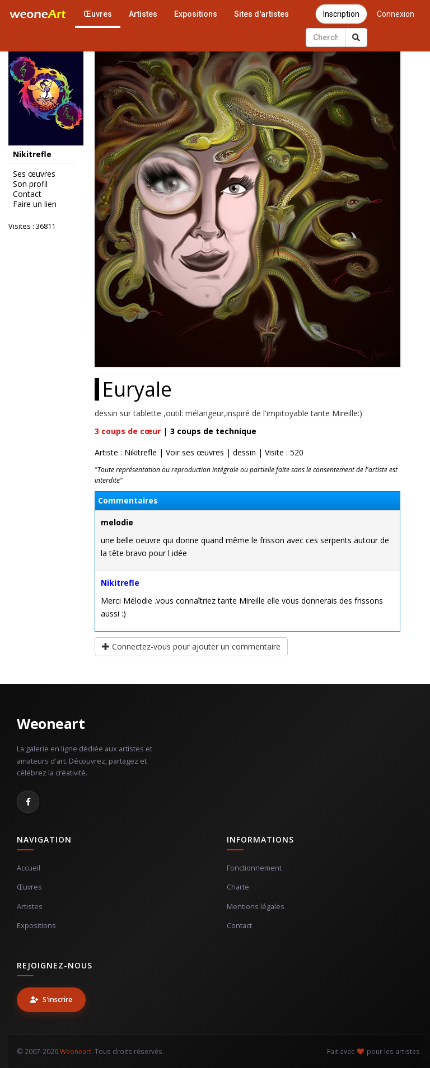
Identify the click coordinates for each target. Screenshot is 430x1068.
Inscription (341, 14)
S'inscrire (51, 999)
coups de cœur (128, 431)
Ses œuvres (34, 174)
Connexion (395, 14)
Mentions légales (255, 906)
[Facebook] (28, 802)
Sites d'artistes (261, 14)
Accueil (28, 868)
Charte (238, 887)
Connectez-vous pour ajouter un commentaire (191, 646)
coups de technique (213, 431)
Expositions (195, 14)
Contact (27, 194)
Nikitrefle (120, 582)
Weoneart (51, 723)
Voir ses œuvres (195, 452)
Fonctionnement (254, 868)
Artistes (143, 14)
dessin (244, 452)
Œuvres (97, 14)
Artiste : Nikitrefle (126, 452)
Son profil (30, 184)
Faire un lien (35, 204)
